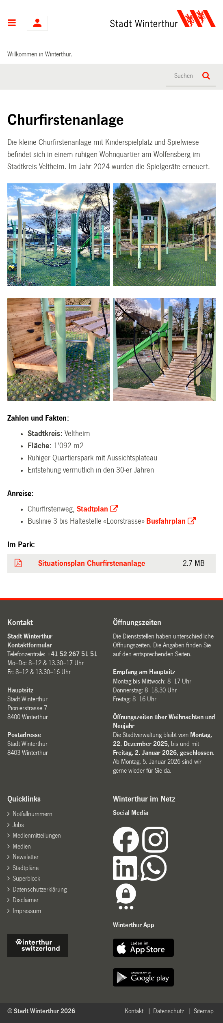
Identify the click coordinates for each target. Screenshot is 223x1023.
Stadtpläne (26, 867)
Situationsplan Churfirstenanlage (91, 563)
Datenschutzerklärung (40, 889)
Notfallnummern (32, 813)
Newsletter (26, 856)
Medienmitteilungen (37, 835)
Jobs (18, 824)
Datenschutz (168, 1011)
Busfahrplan (166, 521)
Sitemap (204, 1011)
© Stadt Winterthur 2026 (41, 1011)
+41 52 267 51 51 (72, 654)
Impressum (27, 910)
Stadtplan (92, 509)
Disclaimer (26, 899)
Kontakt (134, 1011)
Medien (22, 846)
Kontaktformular (29, 645)
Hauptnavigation (12, 23)
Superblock (26, 878)
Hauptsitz (20, 690)
